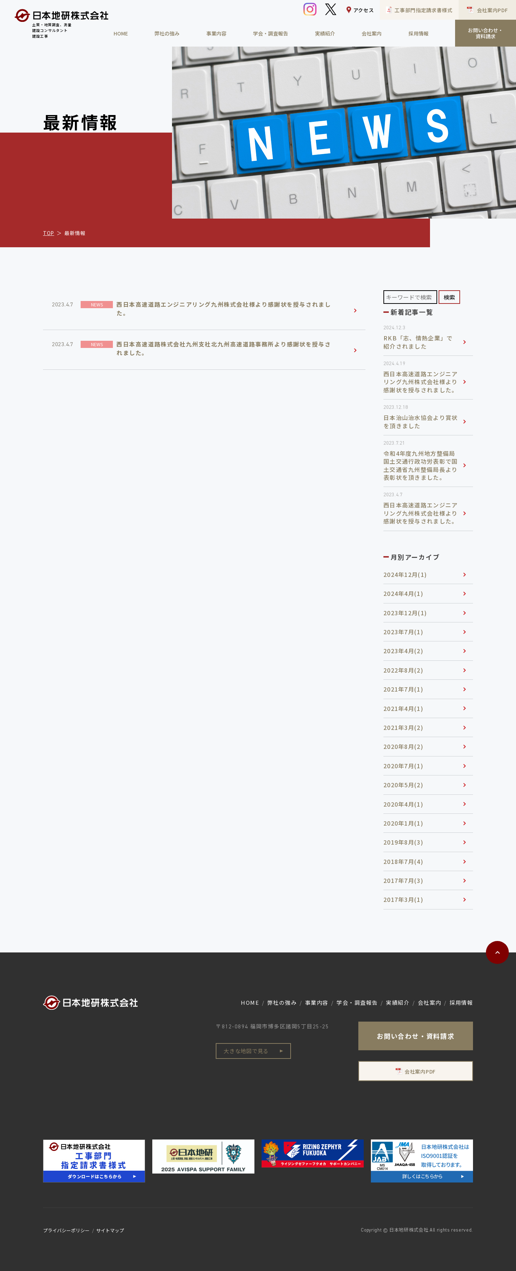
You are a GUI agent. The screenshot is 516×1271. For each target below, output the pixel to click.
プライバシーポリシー (66, 1230)
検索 (449, 297)
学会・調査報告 (270, 33)
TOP (48, 232)
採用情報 (418, 33)
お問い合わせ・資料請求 (485, 33)
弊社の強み (167, 33)
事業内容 (216, 33)
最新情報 (75, 232)
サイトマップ (110, 1230)
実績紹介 (325, 33)
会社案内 (372, 33)
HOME (121, 33)
